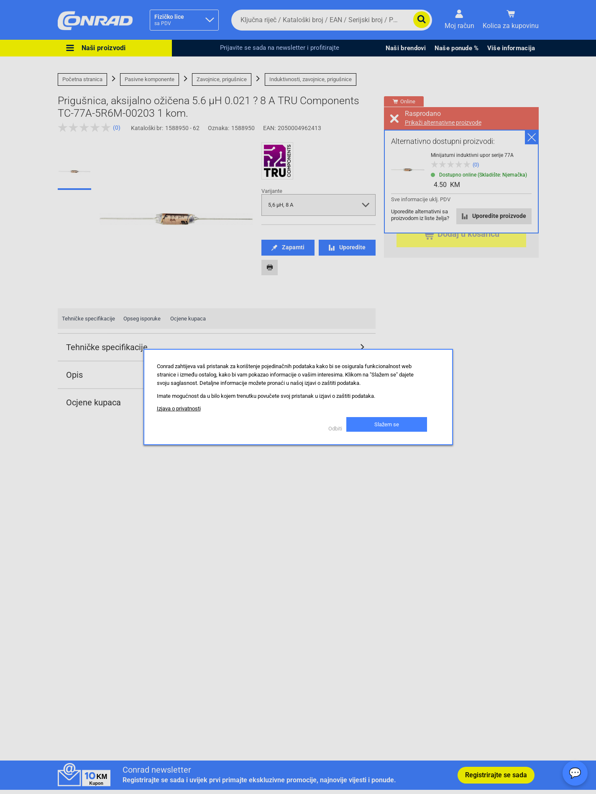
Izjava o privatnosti (179, 408)
